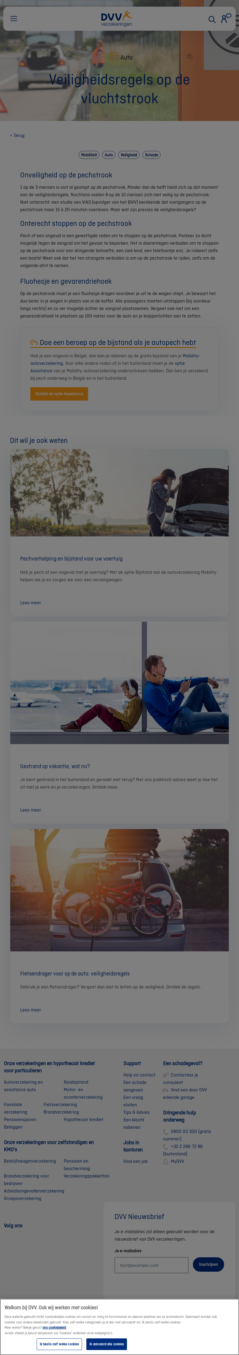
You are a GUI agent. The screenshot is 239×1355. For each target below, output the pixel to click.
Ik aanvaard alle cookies (106, 1344)
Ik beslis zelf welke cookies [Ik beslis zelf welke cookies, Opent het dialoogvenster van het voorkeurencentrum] (59, 1344)
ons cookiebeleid (54, 1327)
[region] (119, 1327)
